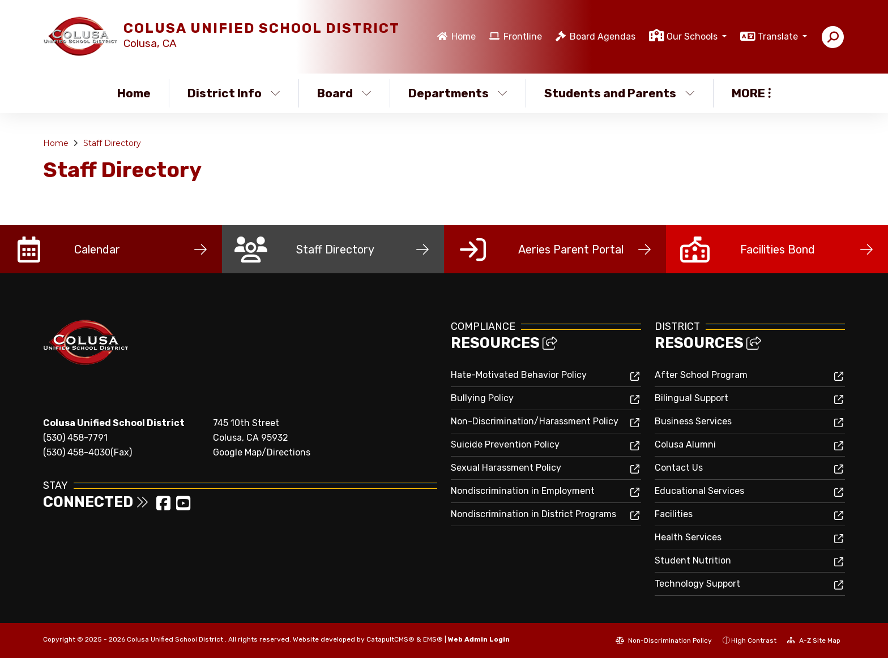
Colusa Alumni (685, 444)
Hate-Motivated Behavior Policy (519, 374)
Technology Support (697, 583)
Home (463, 36)
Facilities (674, 514)
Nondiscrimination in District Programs (533, 514)
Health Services (688, 537)
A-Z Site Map (813, 640)
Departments (457, 93)
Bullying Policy (482, 398)
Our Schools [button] (693, 36)
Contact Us (679, 467)
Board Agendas (602, 36)
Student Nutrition (693, 560)
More (751, 93)
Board (344, 93)
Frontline (522, 36)
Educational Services (699, 490)
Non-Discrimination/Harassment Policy (534, 421)
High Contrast (753, 640)
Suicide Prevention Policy (505, 444)
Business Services (693, 421)
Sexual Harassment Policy (506, 467)
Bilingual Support (691, 398)
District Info (233, 93)
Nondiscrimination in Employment (523, 490)
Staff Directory (112, 143)
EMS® (433, 639)
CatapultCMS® (390, 639)
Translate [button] (779, 36)
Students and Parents (619, 93)
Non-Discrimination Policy (664, 640)
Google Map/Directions (261, 452)
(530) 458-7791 (75, 437)
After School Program (701, 374)
